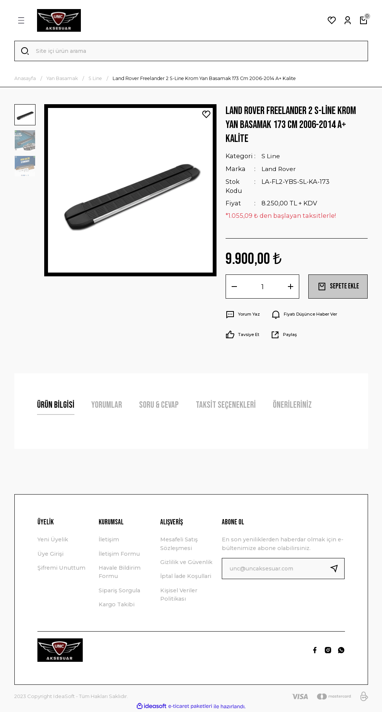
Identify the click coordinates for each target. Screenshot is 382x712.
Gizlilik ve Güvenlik (186, 562)
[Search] (191, 51)
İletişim (109, 539)
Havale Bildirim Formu (120, 572)
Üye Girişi (50, 553)
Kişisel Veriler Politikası (178, 595)
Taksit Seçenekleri (226, 405)
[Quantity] (262, 287)
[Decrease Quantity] (234, 287)
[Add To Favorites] (206, 115)
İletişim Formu (119, 553)
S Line (270, 156)
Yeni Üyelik (52, 539)
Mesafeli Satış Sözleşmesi (179, 544)
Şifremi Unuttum (61, 568)
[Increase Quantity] (290, 287)
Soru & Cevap (159, 405)
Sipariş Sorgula (119, 590)
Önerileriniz (292, 405)
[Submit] (337, 568)
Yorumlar (106, 405)
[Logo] (59, 20)
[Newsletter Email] (283, 568)
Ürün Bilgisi (55, 405)
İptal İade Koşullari (185, 576)
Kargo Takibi (117, 604)
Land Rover (279, 169)
